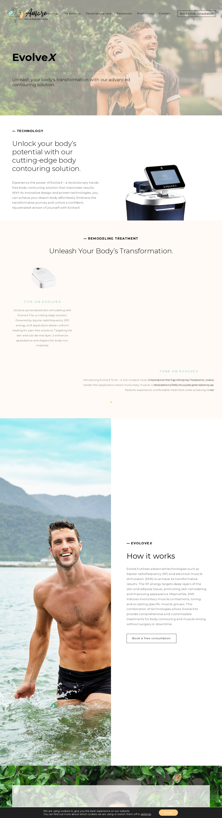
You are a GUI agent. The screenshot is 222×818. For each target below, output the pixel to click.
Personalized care (99, 13)
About (33, 13)
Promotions (145, 13)
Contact (164, 13)
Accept (168, 812)
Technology (50, 13)
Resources (124, 13)
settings (146, 814)
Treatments (72, 13)
